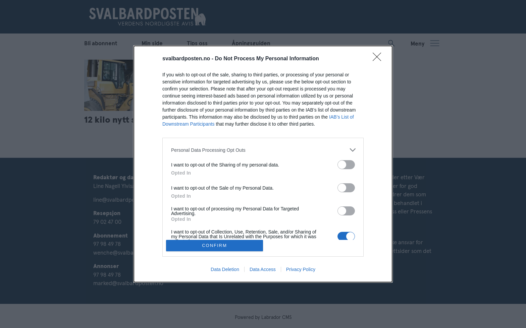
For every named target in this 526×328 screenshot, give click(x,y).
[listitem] (263, 149)
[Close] (379, 59)
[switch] (346, 164)
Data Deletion (225, 269)
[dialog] (263, 164)
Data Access (263, 269)
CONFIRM (214, 245)
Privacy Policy (300, 269)
